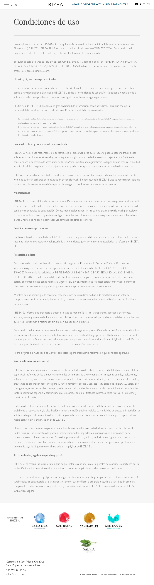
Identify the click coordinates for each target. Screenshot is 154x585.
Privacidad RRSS (127, 574)
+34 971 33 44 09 (16, 570)
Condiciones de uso (88, 574)
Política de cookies (109, 574)
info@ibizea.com (15, 574)
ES (144, 4)
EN (148, 4)
